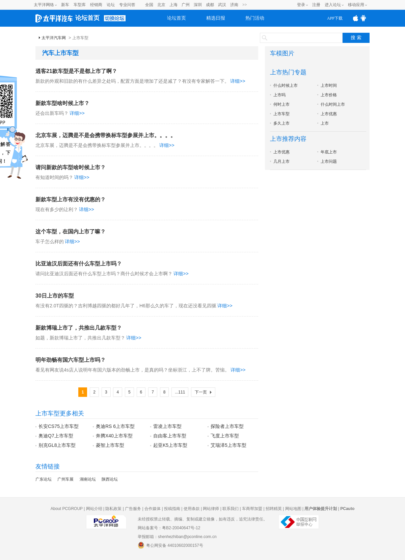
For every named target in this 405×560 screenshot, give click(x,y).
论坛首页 (87, 18)
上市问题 (329, 161)
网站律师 (211, 508)
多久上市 (281, 123)
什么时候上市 (285, 85)
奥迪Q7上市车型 (55, 435)
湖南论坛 (88, 479)
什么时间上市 (333, 104)
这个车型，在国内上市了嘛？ (70, 231)
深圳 (198, 4)
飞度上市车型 (225, 435)
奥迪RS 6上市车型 (115, 426)
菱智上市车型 (110, 445)
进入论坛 (333, 4)
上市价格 (329, 95)
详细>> (237, 81)
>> (244, 4)
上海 (173, 4)
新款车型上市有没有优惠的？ (70, 199)
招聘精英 (274, 508)
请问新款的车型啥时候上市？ (70, 167)
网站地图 (293, 508)
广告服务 (133, 508)
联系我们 (230, 508)
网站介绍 (94, 508)
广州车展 (65, 479)
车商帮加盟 (252, 508)
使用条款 (192, 508)
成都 (210, 4)
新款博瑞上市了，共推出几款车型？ (78, 328)
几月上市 (281, 161)
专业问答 (127, 4)
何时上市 (281, 104)
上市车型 (281, 113)
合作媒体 (152, 508)
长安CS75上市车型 (58, 426)
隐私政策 (113, 508)
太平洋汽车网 (54, 37)
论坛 (111, 4)
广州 (186, 4)
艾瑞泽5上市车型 (228, 445)
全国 (149, 4)
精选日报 (215, 18)
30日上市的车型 (54, 296)
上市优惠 (329, 113)
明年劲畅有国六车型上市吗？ (70, 360)
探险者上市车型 (227, 426)
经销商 (96, 4)
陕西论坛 (110, 479)
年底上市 (329, 152)
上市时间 (329, 85)
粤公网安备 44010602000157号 (170, 545)
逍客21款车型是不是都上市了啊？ (76, 71)
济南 (234, 4)
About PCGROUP (67, 508)
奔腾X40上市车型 (114, 435)
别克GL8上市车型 (57, 445)
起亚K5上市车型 (170, 445)
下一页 (201, 392)
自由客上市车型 (169, 435)
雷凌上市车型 (167, 426)
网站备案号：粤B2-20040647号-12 (169, 528)
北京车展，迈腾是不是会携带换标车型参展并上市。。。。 (105, 135)
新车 (65, 4)
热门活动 (254, 18)
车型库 (80, 4)
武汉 (222, 4)
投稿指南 (172, 508)
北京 (161, 4)
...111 (180, 392)
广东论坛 (43, 479)
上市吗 (279, 95)
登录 (301, 4)
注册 (316, 4)
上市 (325, 123)
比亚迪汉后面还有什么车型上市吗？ (78, 263)
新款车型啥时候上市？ (62, 103)
